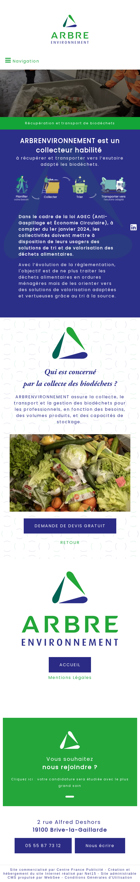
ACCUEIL (69, 665)
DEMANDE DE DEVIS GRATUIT (70, 526)
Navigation (26, 61)
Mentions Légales (70, 678)
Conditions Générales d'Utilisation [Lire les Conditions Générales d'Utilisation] (98, 877)
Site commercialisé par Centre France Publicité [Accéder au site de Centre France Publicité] (57, 870)
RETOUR (70, 543)
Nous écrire (100, 846)
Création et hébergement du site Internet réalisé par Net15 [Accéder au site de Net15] (66, 871)
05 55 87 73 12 (43, 846)
